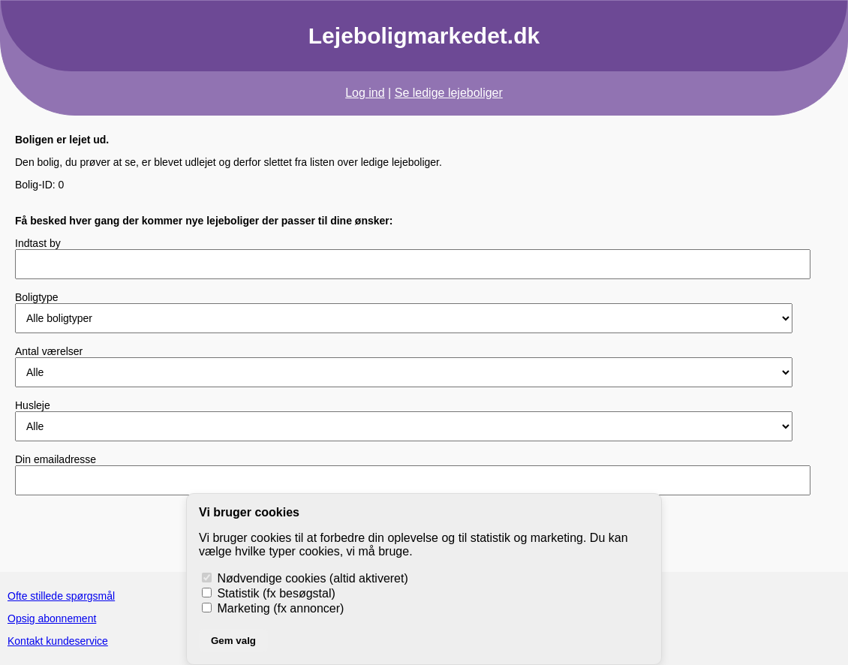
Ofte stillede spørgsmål (61, 596)
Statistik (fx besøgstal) (268, 593)
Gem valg (233, 640)
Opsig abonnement (52, 618)
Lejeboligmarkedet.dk (424, 35)
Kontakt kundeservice (58, 641)
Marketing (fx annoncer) (273, 608)
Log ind (365, 92)
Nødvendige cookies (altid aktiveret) (305, 578)
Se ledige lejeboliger (449, 92)
